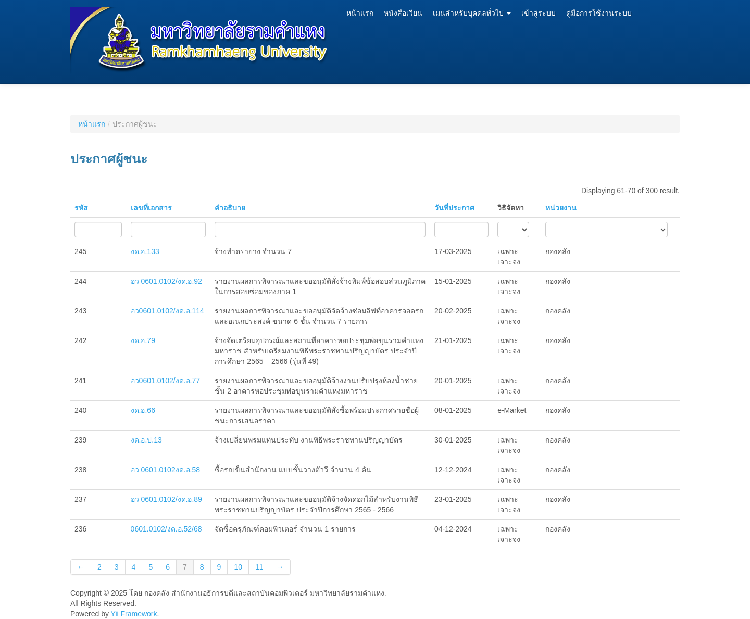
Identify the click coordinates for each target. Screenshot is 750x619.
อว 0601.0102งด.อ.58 (165, 469)
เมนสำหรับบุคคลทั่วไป (472, 13)
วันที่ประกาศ (454, 208)
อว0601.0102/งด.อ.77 (165, 380)
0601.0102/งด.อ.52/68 (166, 529)
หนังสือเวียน (403, 13)
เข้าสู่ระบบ (538, 13)
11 (259, 567)
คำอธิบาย (230, 208)
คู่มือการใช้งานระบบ (599, 13)
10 (238, 567)
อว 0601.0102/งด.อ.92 (166, 281)
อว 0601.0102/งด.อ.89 (166, 499)
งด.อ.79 (143, 340)
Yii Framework (134, 614)
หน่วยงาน (561, 208)
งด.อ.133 (145, 251)
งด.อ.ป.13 (146, 440)
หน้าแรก (359, 13)
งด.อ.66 (143, 410)
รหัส (81, 208)
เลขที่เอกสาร (151, 208)
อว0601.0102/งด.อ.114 (167, 311)
